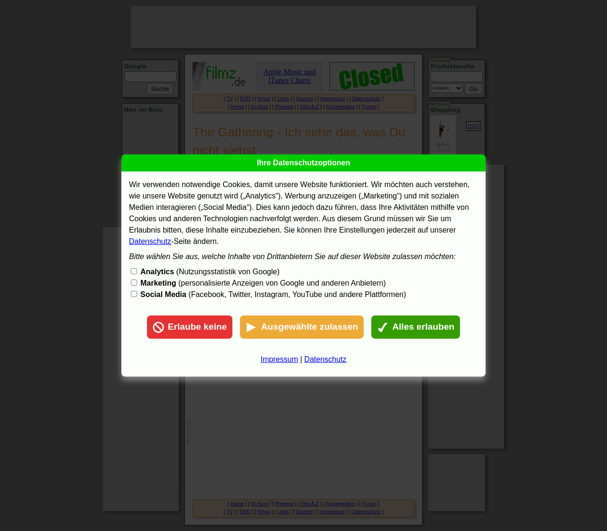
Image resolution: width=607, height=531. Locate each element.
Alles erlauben (415, 327)
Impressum (279, 359)
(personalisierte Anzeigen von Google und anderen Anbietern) (263, 283)
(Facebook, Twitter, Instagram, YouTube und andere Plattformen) (273, 294)
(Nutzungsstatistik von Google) (209, 272)
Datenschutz (150, 241)
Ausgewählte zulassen (302, 327)
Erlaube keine (190, 327)
